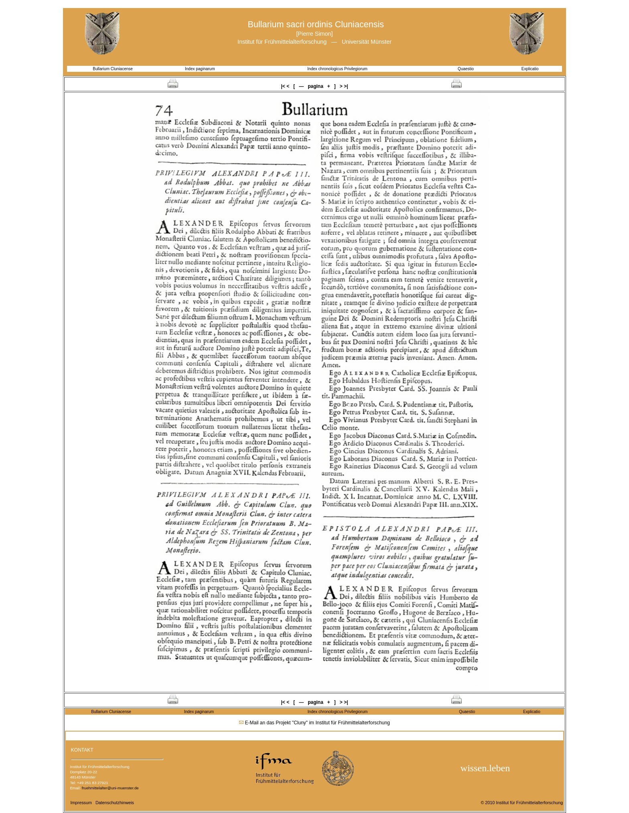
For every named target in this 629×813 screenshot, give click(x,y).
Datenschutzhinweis (114, 802)
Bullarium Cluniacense (113, 69)
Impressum (81, 802)
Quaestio (466, 69)
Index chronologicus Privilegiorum (337, 69)
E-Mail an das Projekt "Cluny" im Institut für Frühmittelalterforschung (317, 723)
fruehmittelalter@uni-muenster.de (110, 788)
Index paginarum (200, 69)
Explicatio (530, 69)
